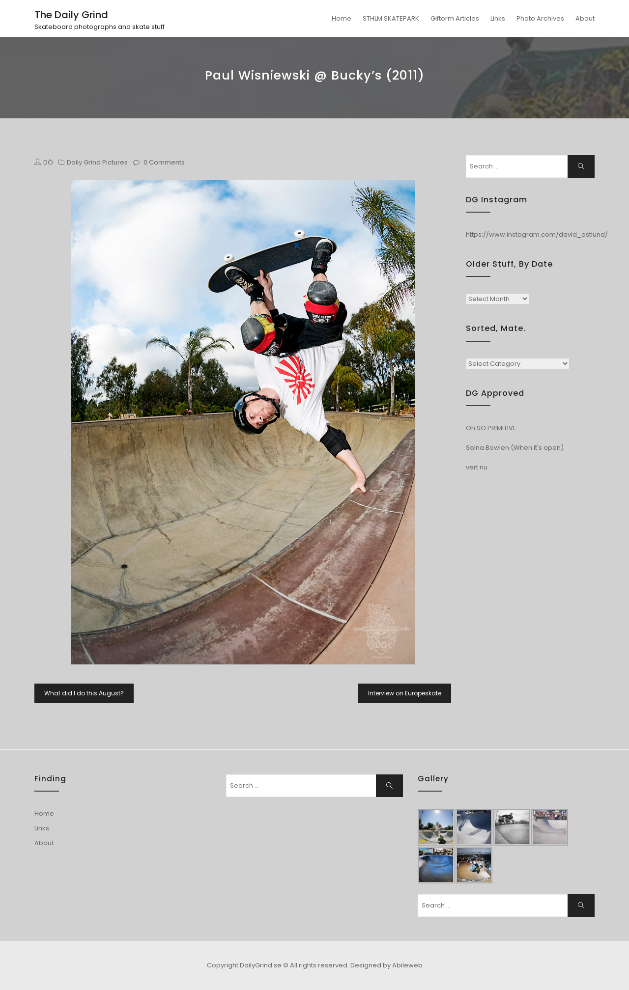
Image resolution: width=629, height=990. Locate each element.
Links (497, 18)
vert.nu (476, 467)
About (585, 18)
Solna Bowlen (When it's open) (515, 447)
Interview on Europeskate (404, 693)
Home (341, 18)
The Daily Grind (71, 15)
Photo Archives (540, 18)
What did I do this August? (84, 693)
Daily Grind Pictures (97, 162)
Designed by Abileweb (386, 965)
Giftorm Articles (454, 18)
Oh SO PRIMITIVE (491, 428)
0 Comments (164, 162)
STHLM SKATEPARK (391, 18)
